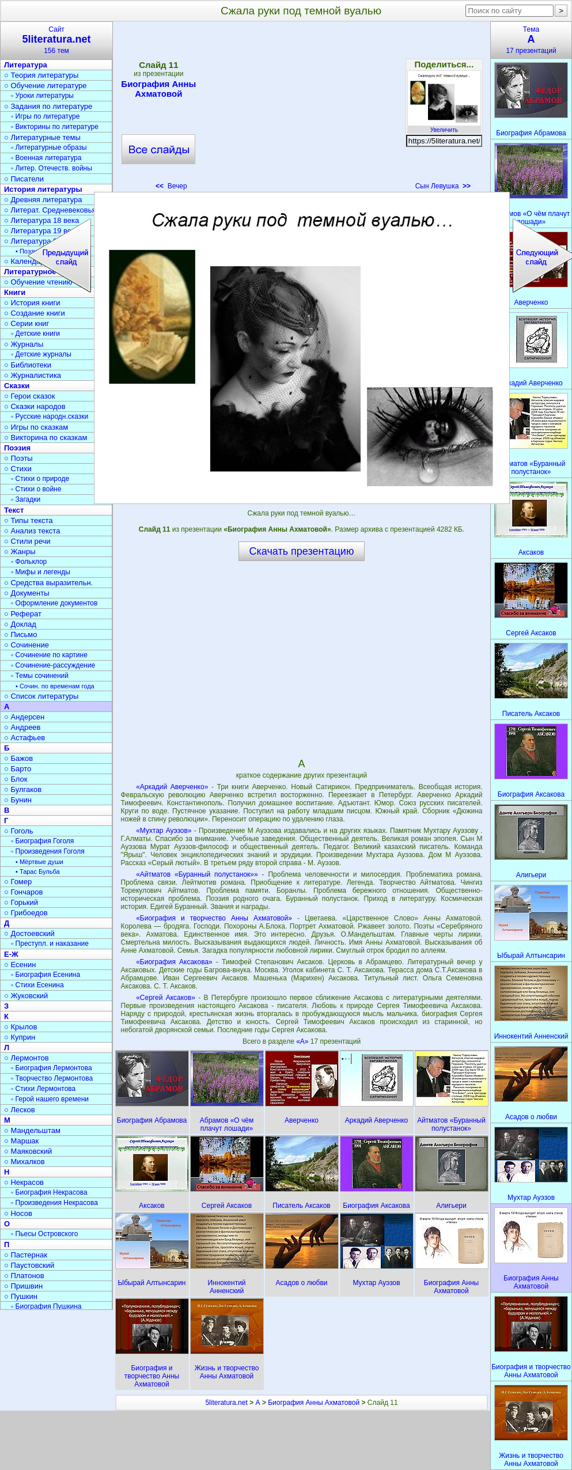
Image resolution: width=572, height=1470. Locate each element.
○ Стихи (18, 468)
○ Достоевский (29, 933)
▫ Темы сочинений (40, 676)
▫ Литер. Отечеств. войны (51, 168)
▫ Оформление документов (54, 603)
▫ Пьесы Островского (44, 1234)
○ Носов (18, 1213)
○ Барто (17, 768)
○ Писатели (24, 179)
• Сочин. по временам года (55, 686)
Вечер (171, 186)
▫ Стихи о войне (36, 489)
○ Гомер (18, 881)
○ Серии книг (26, 323)
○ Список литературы (41, 696)
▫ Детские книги (35, 333)
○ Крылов (20, 1026)
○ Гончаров (23, 892)
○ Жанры (20, 551)
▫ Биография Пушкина (46, 1306)
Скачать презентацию (301, 551)
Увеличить (444, 126)
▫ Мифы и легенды (40, 572)
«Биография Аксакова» (174, 962)
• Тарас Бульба (38, 871)
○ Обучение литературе (45, 85)
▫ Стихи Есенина (37, 985)
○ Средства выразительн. (48, 582)
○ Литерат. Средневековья (50, 210)
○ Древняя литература (43, 199)
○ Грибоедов (26, 912)
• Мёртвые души (39, 861)
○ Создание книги (34, 313)
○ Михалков (24, 1161)
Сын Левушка (443, 186)
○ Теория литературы (41, 75)
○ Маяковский (28, 1151)
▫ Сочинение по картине (49, 655)
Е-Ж (11, 954)
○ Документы (26, 593)
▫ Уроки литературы (42, 96)
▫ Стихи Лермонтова (43, 1089)
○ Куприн (19, 1037)
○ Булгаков (22, 789)
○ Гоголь (18, 831)
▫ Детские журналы (41, 354)
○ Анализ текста (32, 530)
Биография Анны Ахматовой (158, 88)
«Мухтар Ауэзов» (163, 831)
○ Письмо (20, 634)
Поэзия (17, 448)
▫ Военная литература (46, 158)
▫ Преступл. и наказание (50, 943)
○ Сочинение (26, 645)
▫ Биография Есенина (45, 975)
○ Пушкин (20, 1296)
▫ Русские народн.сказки (49, 416)
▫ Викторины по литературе (55, 127)
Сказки (16, 385)
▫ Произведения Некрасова (54, 1203)
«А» (303, 1041)
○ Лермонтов (26, 1058)
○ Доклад (20, 624)
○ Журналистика (32, 375)
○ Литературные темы (42, 137)
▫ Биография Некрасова (49, 1192)
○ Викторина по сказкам (45, 437)
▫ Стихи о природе (40, 479)
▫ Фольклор (29, 562)
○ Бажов (18, 758)
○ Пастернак (25, 1255)
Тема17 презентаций (531, 40)
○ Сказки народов (35, 406)
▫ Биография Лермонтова (51, 1068)
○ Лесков (19, 1109)
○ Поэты (18, 458)
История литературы (43, 189)
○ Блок (16, 779)
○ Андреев (22, 727)
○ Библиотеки (27, 365)
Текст (14, 510)
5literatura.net (226, 1403)
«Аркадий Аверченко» (172, 787)
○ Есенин (20, 964)
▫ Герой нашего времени (50, 1099)
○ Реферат (22, 613)
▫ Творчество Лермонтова (52, 1078)
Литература (25, 64)
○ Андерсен (24, 717)
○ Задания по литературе (48, 106)
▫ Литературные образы (49, 147)
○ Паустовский (29, 1265)
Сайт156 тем (56, 40)
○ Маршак (21, 1140)
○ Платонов (24, 1275)
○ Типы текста (28, 520)
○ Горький (21, 902)
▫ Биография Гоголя (42, 841)
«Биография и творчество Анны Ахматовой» (214, 918)
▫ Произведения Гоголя (48, 851)
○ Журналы (23, 344)
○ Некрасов (24, 1182)
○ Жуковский (26, 995)
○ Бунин (18, 799)
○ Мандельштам (32, 1130)
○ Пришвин (23, 1286)
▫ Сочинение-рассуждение (53, 665)
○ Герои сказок (29, 396)
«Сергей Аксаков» (165, 998)
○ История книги (32, 302)
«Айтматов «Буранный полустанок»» (197, 874)
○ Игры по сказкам (36, 427)
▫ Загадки (25, 499)
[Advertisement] (301, 109)
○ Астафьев (24, 737)
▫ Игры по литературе (45, 116)
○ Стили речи (27, 541)
